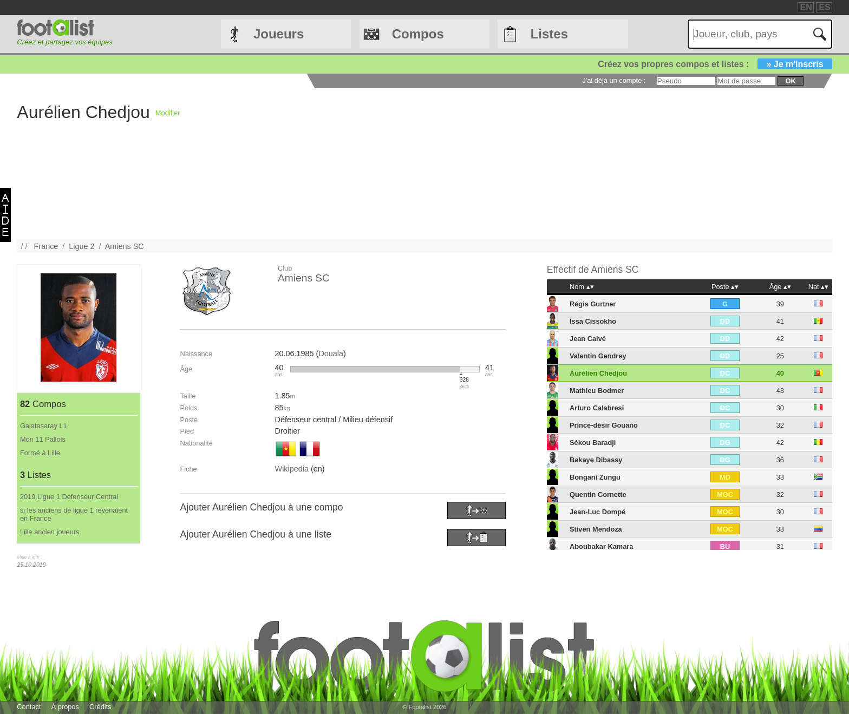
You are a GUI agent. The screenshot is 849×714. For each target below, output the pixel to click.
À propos (65, 707)
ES (824, 7)
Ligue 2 (81, 246)
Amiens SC (124, 246)
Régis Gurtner (593, 304)
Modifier (167, 113)
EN (806, 7)
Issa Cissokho (593, 321)
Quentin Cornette (598, 494)
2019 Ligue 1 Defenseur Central (69, 497)
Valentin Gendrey (598, 356)
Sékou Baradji (593, 442)
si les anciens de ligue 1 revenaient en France (74, 514)
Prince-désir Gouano (604, 425)
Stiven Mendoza (596, 529)
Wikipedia (292, 468)
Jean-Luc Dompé (597, 512)
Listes (549, 34)
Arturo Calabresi (597, 408)
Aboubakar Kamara (601, 546)
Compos (418, 34)
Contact (29, 707)
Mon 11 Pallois (43, 439)
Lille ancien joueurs (50, 532)
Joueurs (278, 34)
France (46, 246)
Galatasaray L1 (43, 426)
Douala (330, 353)
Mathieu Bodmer (597, 391)
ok (790, 81)
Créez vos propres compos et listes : (715, 64)
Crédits (100, 707)
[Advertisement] (505, 164)
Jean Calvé (588, 339)
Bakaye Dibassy (596, 460)
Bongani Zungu (595, 477)
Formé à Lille (40, 453)
